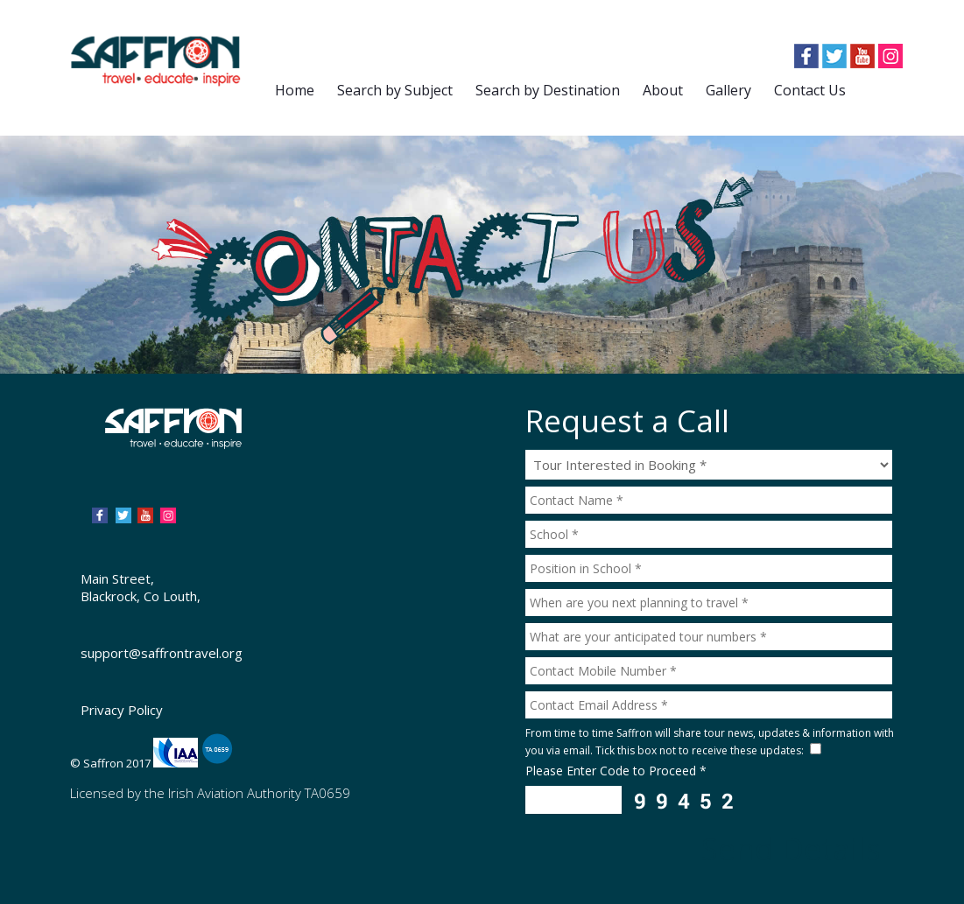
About (663, 90)
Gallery (728, 90)
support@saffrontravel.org (162, 653)
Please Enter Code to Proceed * (616, 770)
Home (294, 90)
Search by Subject (395, 90)
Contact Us (810, 90)
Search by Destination (547, 90)
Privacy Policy (122, 709)
